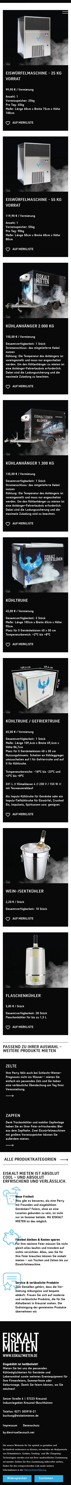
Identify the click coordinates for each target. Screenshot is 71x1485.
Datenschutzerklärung (35, 1470)
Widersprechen (17, 1478)
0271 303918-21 (25, 1412)
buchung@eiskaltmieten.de (21, 1416)
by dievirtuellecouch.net (18, 1432)
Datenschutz (31, 1425)
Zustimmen (46, 1478)
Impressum (10, 1425)
